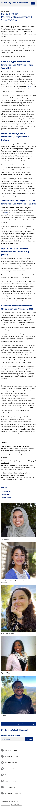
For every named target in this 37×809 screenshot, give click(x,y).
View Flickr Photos (10, 787)
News (4, 487)
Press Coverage (6, 491)
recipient (29, 86)
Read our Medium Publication (13, 793)
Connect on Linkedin (11, 750)
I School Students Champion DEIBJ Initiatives (15, 446)
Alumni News (5, 494)
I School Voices (6, 497)
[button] (18, 520)
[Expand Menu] (32, 3)
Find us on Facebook (11, 763)
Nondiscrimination (5, 805)
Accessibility (14, 805)
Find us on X (8, 775)
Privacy (20, 805)
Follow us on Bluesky (11, 769)
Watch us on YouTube (11, 781)
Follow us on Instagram (11, 756)
